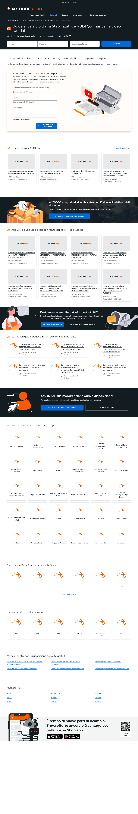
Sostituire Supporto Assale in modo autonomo (67, 669)
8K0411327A (11, 693)
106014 (98, 702)
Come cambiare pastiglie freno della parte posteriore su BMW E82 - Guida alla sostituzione (31, 346)
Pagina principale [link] (12, 20)
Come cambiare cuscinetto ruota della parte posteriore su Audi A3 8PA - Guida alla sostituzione (72, 346)
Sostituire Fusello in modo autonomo (108, 662)
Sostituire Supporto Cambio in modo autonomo (112, 669)
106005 (54, 698)
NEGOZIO (65, 2)
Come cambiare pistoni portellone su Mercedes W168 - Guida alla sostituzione (32, 367)
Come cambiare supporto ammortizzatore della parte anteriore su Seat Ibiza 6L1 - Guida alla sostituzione (73, 369)
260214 (9, 702)
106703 (9, 698)
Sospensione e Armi (35, 20)
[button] (79, 15)
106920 (98, 693)
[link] (37, 15)
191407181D (55, 693)
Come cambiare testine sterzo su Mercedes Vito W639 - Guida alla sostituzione (114, 367)
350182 (98, 698)
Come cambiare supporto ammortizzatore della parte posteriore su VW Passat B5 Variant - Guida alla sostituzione (115, 348)
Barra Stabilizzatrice (51, 20)
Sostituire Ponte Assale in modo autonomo (22, 669)
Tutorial (23, 20)
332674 (54, 702)
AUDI (63, 20)
